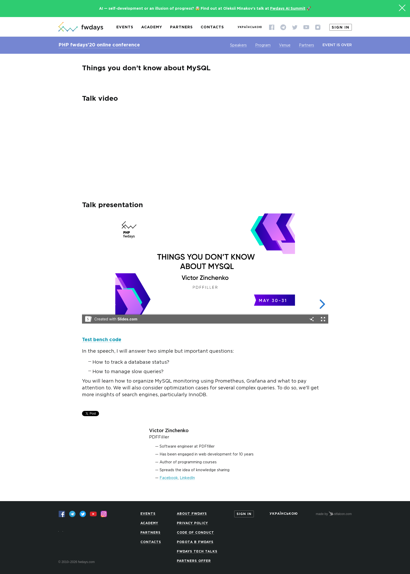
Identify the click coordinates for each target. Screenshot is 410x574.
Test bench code (101, 340)
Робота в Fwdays (195, 542)
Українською (250, 27)
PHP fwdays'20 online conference (99, 45)
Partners (181, 27)
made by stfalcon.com (334, 513)
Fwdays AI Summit (287, 8)
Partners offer (194, 561)
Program (263, 45)
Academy (151, 27)
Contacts (212, 27)
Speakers (238, 45)
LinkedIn (187, 478)
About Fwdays (192, 513)
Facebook (169, 478)
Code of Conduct (195, 532)
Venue (285, 45)
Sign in (340, 27)
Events (124, 27)
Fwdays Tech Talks (197, 551)
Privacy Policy (192, 523)
